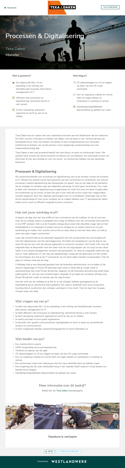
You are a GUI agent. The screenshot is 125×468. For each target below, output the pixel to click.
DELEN (49, 451)
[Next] (115, 416)
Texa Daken (62, 390)
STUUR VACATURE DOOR (67, 451)
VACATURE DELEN (110, 7)
